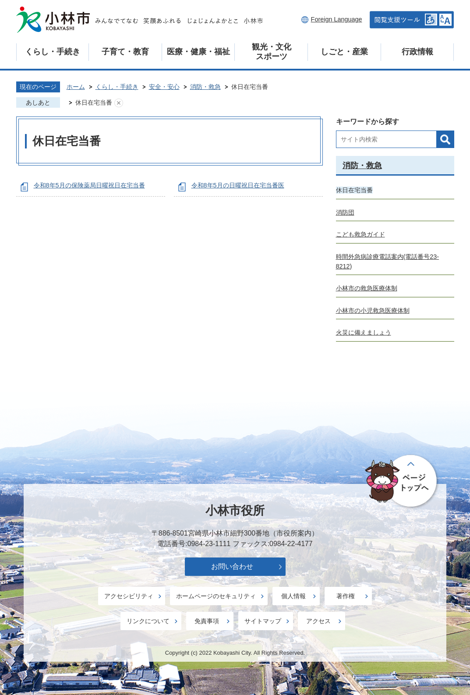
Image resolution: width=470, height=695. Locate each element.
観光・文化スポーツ (271, 51)
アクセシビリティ (128, 596)
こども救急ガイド (360, 234)
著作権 (345, 596)
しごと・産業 (344, 51)
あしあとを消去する (118, 103)
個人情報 (293, 596)
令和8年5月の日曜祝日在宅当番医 (237, 185)
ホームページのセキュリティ (216, 596)
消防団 (345, 212)
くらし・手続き (52, 51)
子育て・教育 (125, 51)
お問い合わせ (232, 566)
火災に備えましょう (363, 332)
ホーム (76, 86)
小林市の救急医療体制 (366, 288)
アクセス (318, 620)
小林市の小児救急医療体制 (373, 310)
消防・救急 (205, 86)
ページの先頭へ (402, 481)
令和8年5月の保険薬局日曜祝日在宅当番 (89, 185)
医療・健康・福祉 (198, 51)
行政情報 (417, 51)
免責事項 (206, 620)
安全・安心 (164, 86)
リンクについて (148, 620)
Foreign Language (336, 19)
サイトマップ (262, 620)
